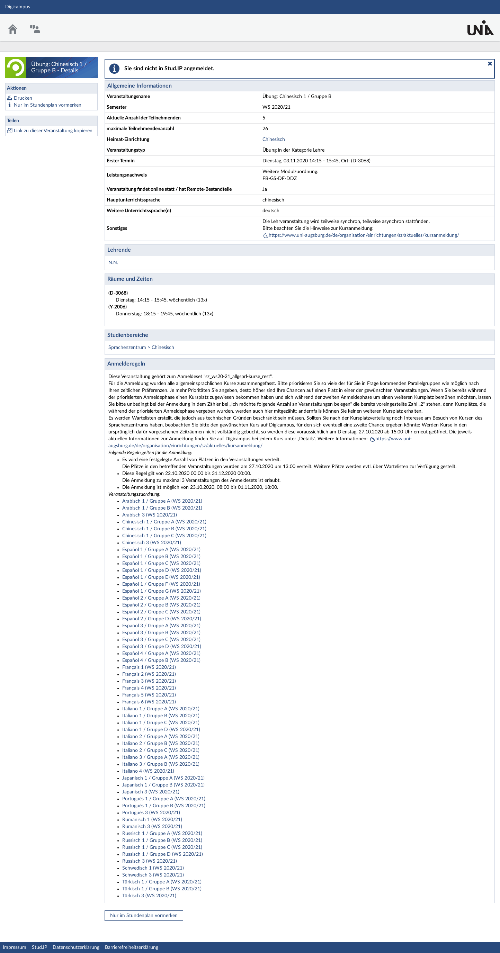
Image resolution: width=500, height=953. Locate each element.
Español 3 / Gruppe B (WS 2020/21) (161, 632)
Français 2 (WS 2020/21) (149, 674)
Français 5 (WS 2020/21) (149, 695)
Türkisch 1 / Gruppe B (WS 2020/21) (162, 889)
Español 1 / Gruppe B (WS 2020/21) (161, 556)
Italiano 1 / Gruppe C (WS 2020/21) (160, 722)
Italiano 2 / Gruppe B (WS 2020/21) (160, 743)
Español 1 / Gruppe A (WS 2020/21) (161, 549)
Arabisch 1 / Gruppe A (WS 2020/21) (162, 501)
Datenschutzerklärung (76, 947)
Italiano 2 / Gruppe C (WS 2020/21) (160, 750)
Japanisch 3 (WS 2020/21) (150, 792)
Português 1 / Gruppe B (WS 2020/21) (163, 805)
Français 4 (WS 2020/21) (149, 688)
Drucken (23, 98)
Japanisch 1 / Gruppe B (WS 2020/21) (163, 785)
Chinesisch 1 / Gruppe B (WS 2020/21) (164, 529)
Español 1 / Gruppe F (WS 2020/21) (161, 584)
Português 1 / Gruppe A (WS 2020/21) (163, 799)
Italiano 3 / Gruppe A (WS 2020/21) (160, 757)
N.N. (113, 262)
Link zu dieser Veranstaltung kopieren (53, 130)
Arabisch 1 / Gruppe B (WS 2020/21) (162, 508)
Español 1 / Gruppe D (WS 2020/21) (161, 570)
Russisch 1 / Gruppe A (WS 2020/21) (162, 833)
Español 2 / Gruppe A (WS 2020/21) (161, 598)
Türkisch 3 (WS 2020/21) (149, 895)
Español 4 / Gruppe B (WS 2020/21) (161, 660)
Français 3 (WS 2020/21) (149, 681)
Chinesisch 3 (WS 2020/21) (151, 542)
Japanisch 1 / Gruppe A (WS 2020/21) (163, 778)
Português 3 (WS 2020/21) (151, 812)
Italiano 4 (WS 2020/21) (148, 771)
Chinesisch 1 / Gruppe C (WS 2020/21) (164, 535)
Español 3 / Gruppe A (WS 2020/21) (161, 625)
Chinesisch (273, 139)
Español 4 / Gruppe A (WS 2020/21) (161, 653)
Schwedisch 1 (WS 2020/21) (153, 868)
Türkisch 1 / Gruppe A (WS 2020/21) (162, 882)
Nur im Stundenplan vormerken (47, 105)
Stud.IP (39, 947)
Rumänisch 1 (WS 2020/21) (152, 819)
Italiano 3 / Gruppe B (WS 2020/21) (160, 764)
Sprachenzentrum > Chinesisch (141, 347)
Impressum (14, 947)
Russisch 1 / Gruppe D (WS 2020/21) (162, 854)
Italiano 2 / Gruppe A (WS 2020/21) (160, 736)
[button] (490, 63)
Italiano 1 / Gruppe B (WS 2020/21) (160, 715)
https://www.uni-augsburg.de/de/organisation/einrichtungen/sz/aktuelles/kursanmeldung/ (364, 235)
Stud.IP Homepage (473, 23)
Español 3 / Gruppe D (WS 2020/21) (161, 646)
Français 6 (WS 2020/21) (149, 702)
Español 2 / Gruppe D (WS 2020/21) (161, 619)
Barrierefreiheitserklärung (131, 947)
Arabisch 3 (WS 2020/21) (149, 515)
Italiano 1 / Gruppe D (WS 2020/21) (161, 729)
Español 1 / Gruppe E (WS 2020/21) (161, 577)
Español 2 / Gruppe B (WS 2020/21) (161, 605)
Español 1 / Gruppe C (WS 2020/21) (161, 563)
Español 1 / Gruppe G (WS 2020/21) (161, 591)
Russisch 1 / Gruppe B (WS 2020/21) (162, 840)
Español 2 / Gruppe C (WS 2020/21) (161, 612)
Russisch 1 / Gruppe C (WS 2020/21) (162, 847)
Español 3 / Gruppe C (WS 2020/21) (161, 639)
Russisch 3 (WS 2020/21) (149, 861)
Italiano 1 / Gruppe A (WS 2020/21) (160, 709)
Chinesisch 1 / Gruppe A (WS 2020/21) (164, 522)
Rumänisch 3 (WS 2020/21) (152, 826)
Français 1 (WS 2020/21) (149, 667)
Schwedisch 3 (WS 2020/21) (153, 875)
